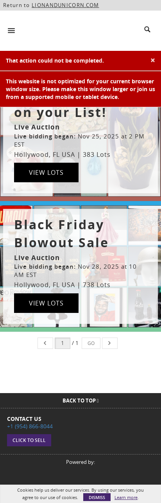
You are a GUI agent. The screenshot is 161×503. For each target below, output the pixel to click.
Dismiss (97, 497)
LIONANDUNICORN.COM (65, 5)
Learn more (126, 497)
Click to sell (29, 440)
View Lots (46, 172)
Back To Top (81, 400)
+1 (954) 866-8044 (30, 426)
